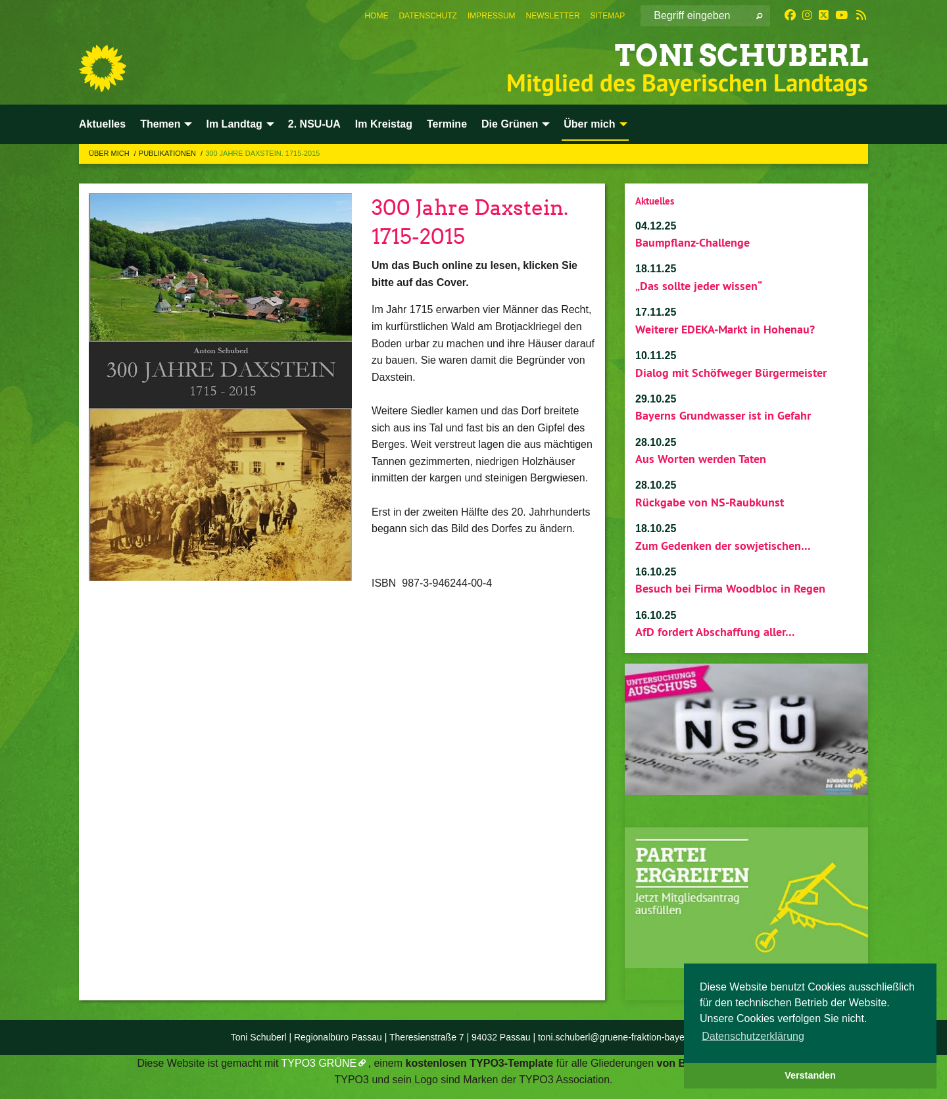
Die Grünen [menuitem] (509, 124)
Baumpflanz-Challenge (692, 242)
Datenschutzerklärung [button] (753, 1036)
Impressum (492, 15)
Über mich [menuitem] (589, 124)
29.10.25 (655, 398)
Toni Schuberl (741, 55)
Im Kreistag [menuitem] (383, 124)
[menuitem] (376, 16)
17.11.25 (655, 312)
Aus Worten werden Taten (700, 458)
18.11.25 (655, 268)
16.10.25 (655, 571)
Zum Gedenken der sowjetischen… (723, 545)
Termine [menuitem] (447, 124)
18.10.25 (655, 528)
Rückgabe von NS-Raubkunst (709, 502)
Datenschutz (427, 15)
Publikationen (168, 153)
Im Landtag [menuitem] (234, 124)
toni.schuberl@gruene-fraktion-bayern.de (622, 1037)
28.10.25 (655, 442)
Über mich (110, 153)
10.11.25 (655, 355)
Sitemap (608, 15)
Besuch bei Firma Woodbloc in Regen (730, 588)
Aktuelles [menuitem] (102, 124)
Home (376, 15)
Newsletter (553, 15)
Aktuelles (654, 201)
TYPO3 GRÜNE (319, 1063)
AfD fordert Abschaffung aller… (715, 631)
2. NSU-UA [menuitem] (314, 124)
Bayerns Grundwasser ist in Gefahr (723, 415)
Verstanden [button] (810, 1075)
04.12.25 (655, 226)
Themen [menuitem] (160, 124)
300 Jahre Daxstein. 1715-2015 (262, 153)
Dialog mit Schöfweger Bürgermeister (731, 372)
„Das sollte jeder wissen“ (698, 285)
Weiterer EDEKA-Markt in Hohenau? (725, 329)
